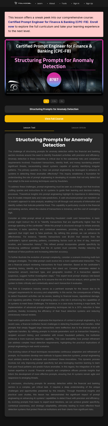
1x (46, 101)
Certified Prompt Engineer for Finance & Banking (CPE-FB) (48, 22)
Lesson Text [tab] (29, 127)
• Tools (63, 3)
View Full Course (54, 118)
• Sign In (75, 3)
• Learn (38, 3)
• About (51, 3)
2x (62, 101)
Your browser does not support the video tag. (54, 67)
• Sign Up (88, 3)
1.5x (54, 101)
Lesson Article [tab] (79, 127)
